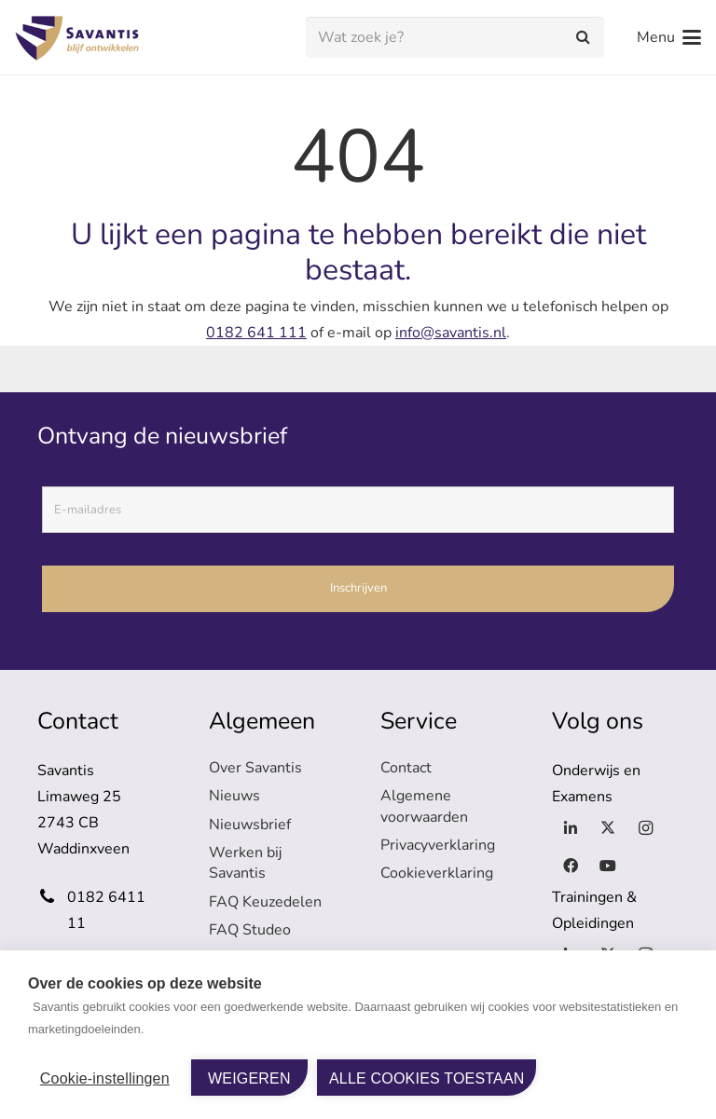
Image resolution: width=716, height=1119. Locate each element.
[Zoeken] (583, 38)
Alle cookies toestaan (427, 1078)
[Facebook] (570, 865)
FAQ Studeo (250, 930)
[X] (607, 828)
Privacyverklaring (437, 845)
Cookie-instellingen (105, 1078)
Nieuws (234, 795)
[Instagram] (645, 828)
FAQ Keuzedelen (265, 902)
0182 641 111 (256, 332)
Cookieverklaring (436, 873)
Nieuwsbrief (250, 824)
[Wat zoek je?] (455, 38)
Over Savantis (255, 767)
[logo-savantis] (80, 37)
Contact (406, 767)
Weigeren (249, 1078)
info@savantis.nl (450, 332)
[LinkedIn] (570, 828)
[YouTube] (607, 865)
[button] (669, 37)
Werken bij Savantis (245, 862)
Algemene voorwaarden (424, 805)
